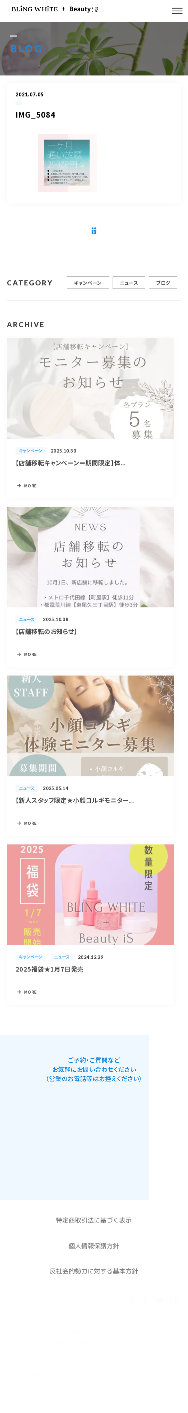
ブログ (163, 285)
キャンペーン (88, 285)
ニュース (129, 285)
